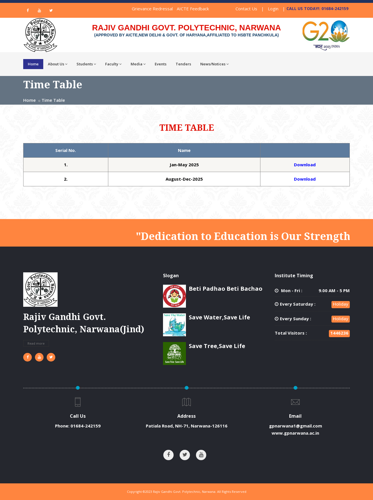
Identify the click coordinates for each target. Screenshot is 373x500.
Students (86, 64)
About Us (57, 64)
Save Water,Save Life (219, 317)
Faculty (113, 64)
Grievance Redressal (152, 8)
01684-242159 (85, 426)
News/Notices (214, 64)
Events (160, 64)
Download (305, 164)
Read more (36, 343)
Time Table (53, 100)
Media (138, 64)
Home (33, 64)
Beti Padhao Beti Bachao (225, 288)
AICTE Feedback (193, 8)
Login (273, 8)
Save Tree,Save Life (217, 346)
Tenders (183, 64)
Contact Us (246, 8)
